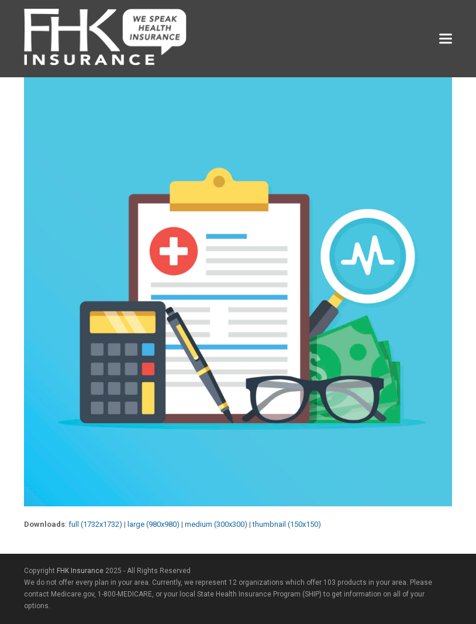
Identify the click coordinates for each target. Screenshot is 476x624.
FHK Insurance (80, 571)
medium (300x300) (216, 524)
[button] (445, 39)
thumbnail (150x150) (287, 524)
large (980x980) (153, 524)
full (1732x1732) (95, 524)
